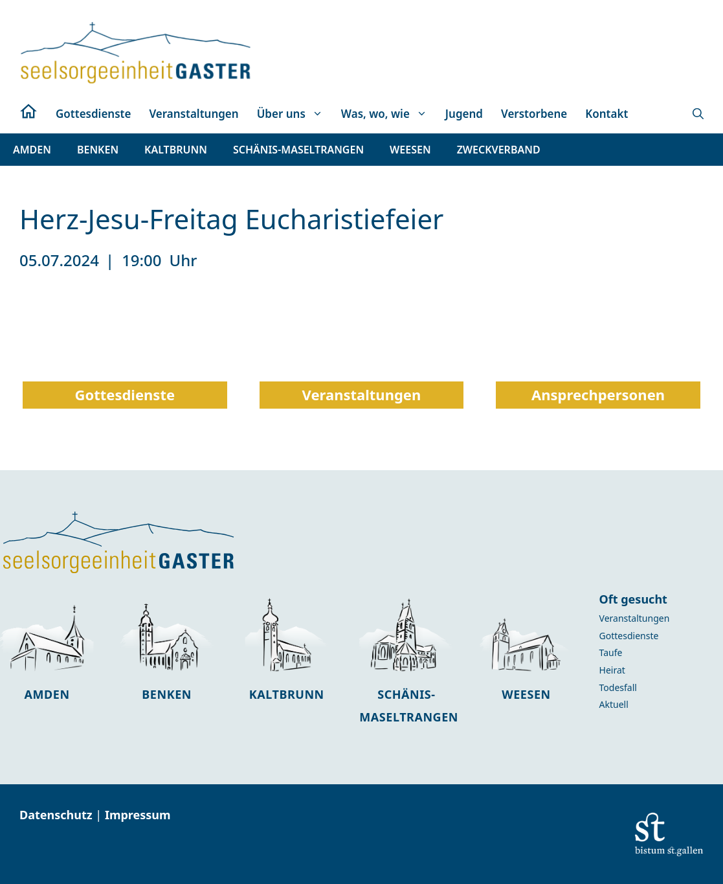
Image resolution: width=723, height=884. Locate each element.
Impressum (138, 814)
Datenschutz (57, 814)
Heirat (612, 670)
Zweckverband (498, 149)
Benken (167, 694)
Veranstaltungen (193, 113)
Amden (47, 694)
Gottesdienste (93, 113)
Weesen (526, 694)
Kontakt (606, 113)
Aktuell (613, 704)
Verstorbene (534, 113)
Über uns (294, 114)
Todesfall (618, 687)
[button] (698, 114)
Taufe (611, 652)
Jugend (464, 113)
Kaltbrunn (286, 694)
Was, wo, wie (388, 114)
